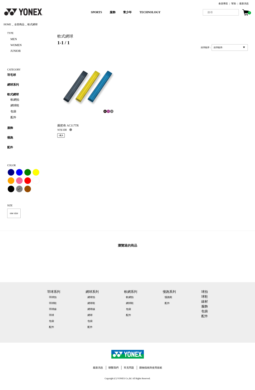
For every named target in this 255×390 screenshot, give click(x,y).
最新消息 (244, 3)
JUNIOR (15, 50)
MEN (13, 39)
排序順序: (218, 47)
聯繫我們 (113, 367)
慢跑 (10, 137)
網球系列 (13, 84)
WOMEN (16, 45)
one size (14, 213)
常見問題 (129, 367)
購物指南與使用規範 (150, 367)
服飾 (112, 12)
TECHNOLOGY (150, 12)
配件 (10, 147)
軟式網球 (13, 94)
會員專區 (223, 3)
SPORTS (96, 12)
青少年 (127, 12)
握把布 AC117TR (68, 125)
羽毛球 (11, 74)
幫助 (233, 3)
